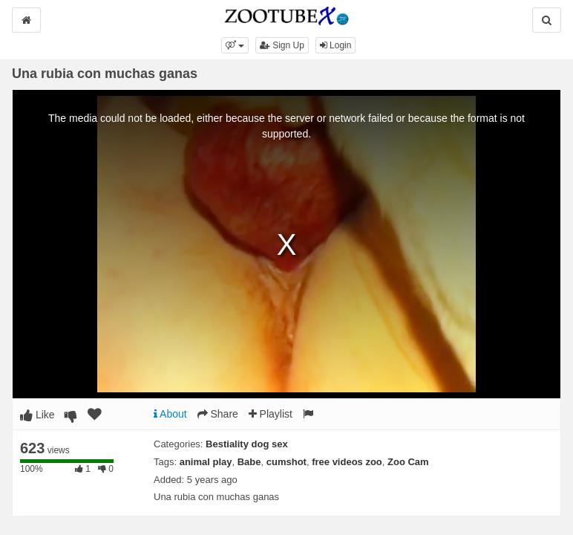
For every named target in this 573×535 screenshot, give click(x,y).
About (170, 414)
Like (37, 415)
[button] (235, 45)
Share (217, 414)
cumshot (286, 461)
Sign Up (282, 45)
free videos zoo (347, 461)
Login (336, 45)
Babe (249, 461)
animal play (206, 461)
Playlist (270, 414)
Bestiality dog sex (247, 444)
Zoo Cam (408, 461)
